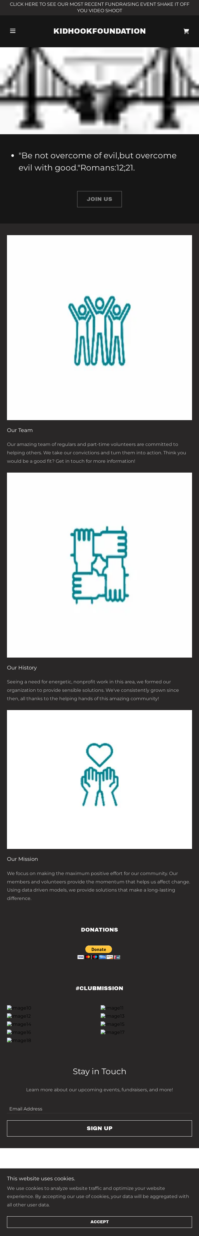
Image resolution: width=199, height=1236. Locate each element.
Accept (100, 1222)
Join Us (99, 199)
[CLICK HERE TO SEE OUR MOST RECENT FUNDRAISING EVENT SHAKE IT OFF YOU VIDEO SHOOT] (99, 7)
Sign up (100, 1155)
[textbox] (99, 1133)
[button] (22, 31)
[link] (99, 31)
